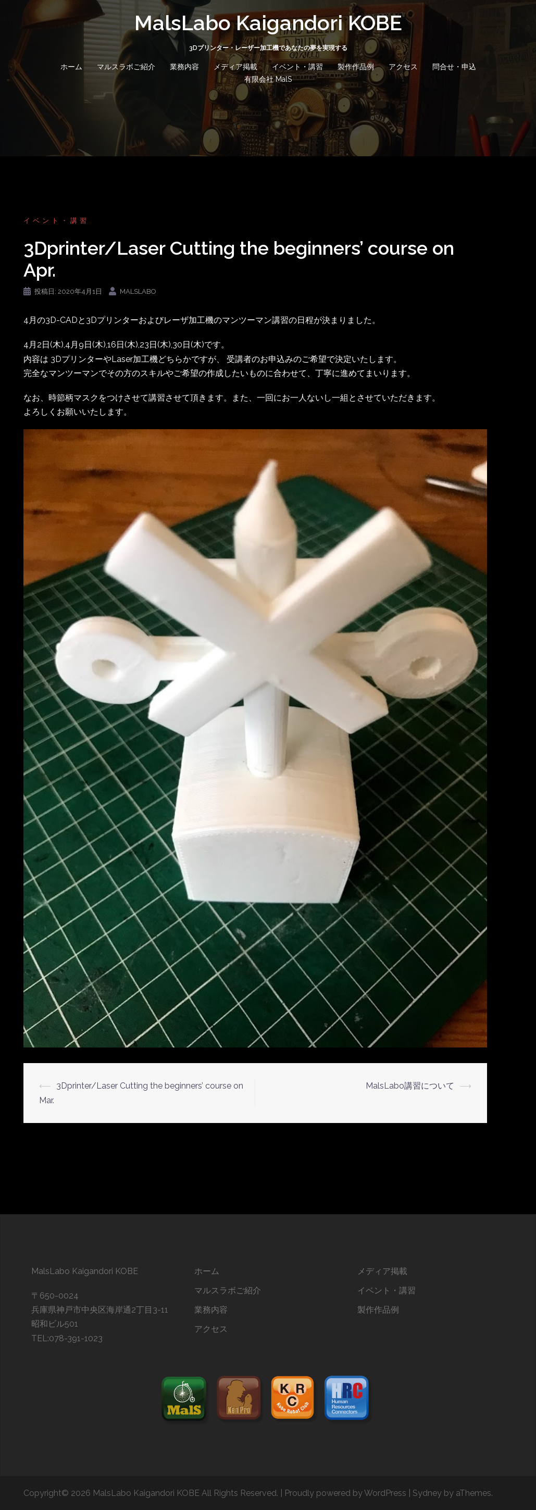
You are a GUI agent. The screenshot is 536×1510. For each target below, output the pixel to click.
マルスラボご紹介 (126, 67)
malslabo (138, 291)
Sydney (427, 1493)
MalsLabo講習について (410, 1086)
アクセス (403, 67)
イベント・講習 (297, 67)
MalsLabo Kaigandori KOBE (268, 22)
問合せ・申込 (454, 67)
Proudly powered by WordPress (345, 1493)
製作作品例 (356, 67)
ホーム (71, 67)
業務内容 (184, 67)
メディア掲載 (235, 67)
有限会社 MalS (268, 79)
